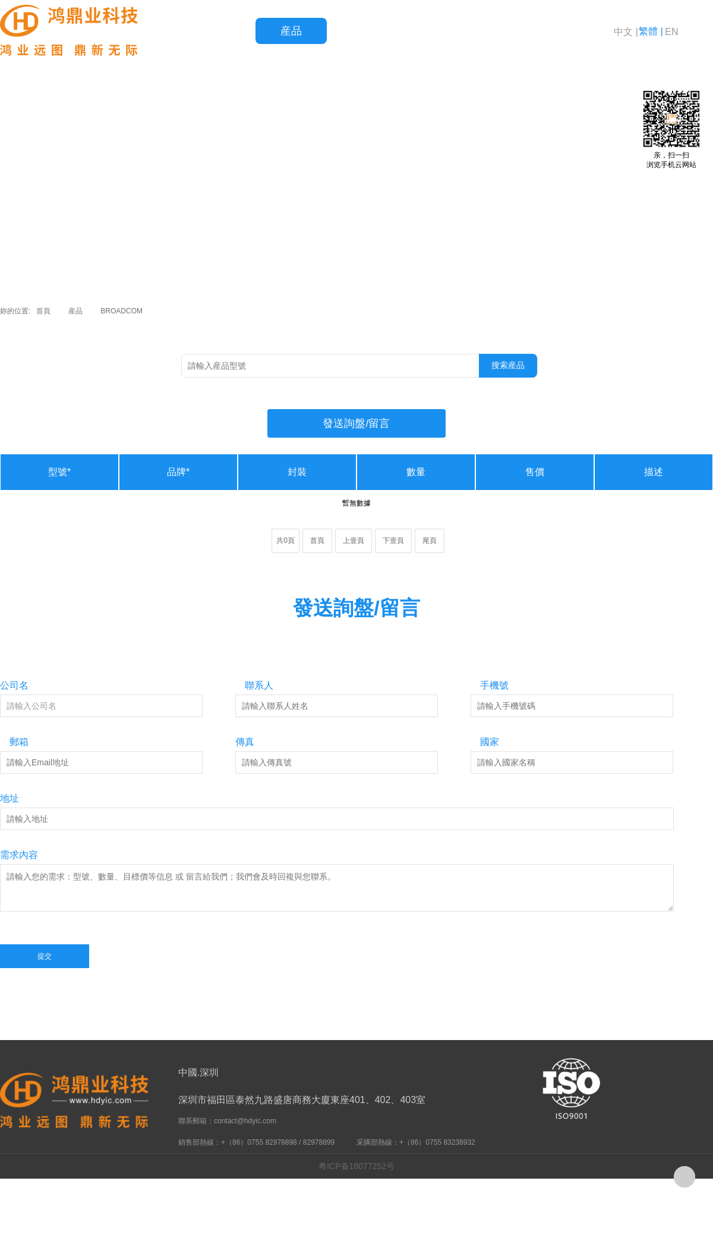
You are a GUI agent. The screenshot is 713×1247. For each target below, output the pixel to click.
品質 (362, 31)
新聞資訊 (505, 31)
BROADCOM (121, 311)
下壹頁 (393, 540)
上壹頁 (353, 540)
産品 (291, 31)
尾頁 (429, 540)
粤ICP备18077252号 (356, 1166)
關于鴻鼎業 (576, 31)
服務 (433, 31)
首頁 (220, 31)
